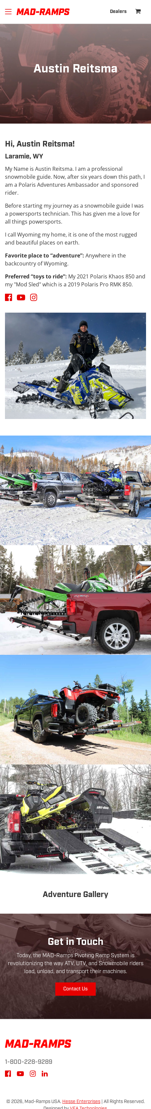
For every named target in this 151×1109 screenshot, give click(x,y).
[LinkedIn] (45, 1075)
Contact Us (75, 989)
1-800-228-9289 (28, 1062)
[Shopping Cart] (138, 11)
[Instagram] (33, 1075)
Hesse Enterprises (81, 1102)
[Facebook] (8, 1075)
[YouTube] (20, 1075)
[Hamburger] (8, 12)
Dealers (118, 12)
